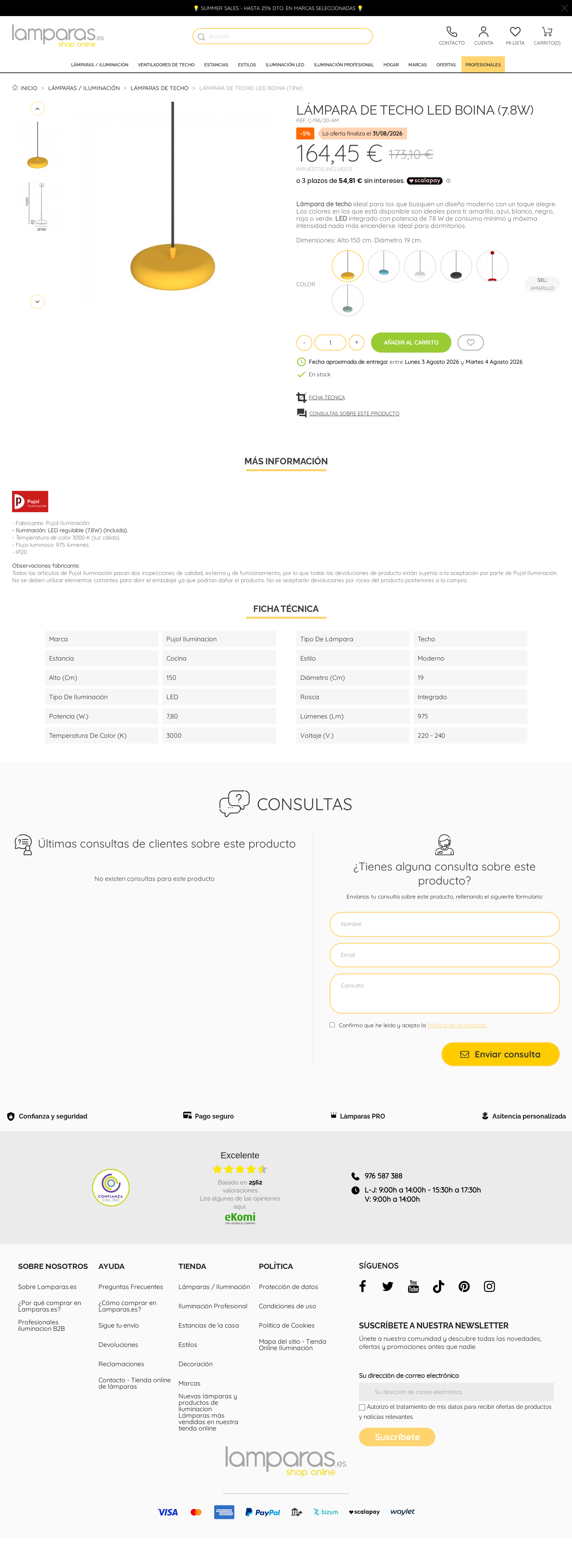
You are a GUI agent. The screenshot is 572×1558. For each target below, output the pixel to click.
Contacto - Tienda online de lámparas (134, 1403)
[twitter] (388, 1306)
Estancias (216, 64)
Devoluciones (118, 1364)
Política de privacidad (456, 1025)
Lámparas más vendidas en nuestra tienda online (208, 1441)
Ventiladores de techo (166, 64)
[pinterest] (464, 1306)
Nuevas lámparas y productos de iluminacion (207, 1422)
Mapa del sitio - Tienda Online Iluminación (292, 1364)
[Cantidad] (330, 343)
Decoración (195, 1383)
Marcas (417, 64)
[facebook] (362, 1306)
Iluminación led (285, 64)
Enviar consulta (500, 1054)
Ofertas (446, 64)
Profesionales (483, 64)
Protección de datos (288, 1306)
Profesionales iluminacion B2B (41, 1345)
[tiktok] (438, 1306)
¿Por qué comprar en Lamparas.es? (49, 1325)
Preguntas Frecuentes (130, 1306)
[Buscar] (283, 36)
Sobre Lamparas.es (47, 1306)
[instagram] (489, 1306)
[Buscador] (202, 37)
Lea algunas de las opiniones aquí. (240, 1221)
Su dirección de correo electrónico (409, 1395)
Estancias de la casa (208, 1345)
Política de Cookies (287, 1345)
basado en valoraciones (240, 1205)
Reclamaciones (121, 1383)
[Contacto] (452, 36)
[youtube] (413, 1306)
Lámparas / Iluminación (99, 64)
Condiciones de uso (287, 1326)
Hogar (391, 64)
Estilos (247, 64)
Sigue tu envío (118, 1345)
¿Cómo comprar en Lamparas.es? (127, 1325)
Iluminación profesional (344, 64)
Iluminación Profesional (213, 1326)
